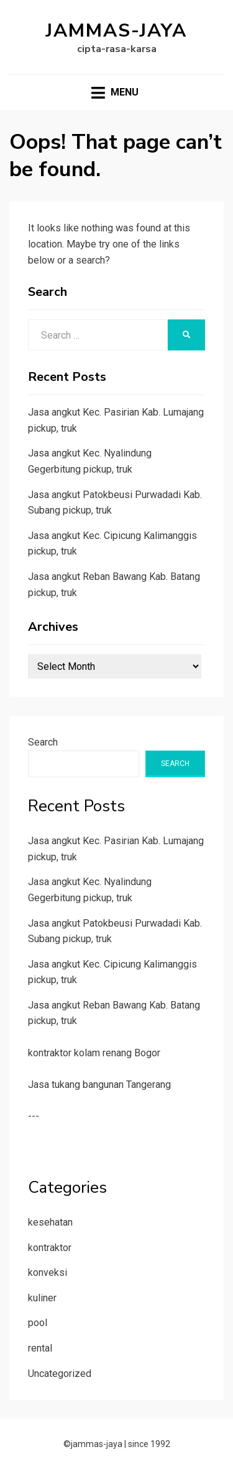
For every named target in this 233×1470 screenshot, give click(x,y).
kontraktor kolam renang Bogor (94, 1053)
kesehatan (50, 1222)
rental (40, 1348)
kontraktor (49, 1248)
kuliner (42, 1298)
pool (37, 1323)
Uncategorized (59, 1373)
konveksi (47, 1272)
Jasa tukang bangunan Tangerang (99, 1084)
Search (43, 742)
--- (33, 1116)
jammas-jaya (116, 30)
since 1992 (149, 1444)
